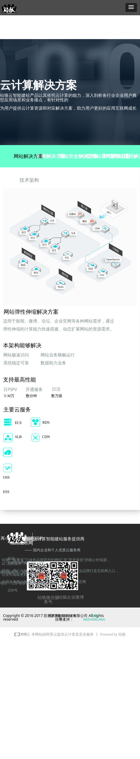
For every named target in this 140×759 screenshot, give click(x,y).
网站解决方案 (28, 156)
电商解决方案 (51, 156)
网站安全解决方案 (78, 156)
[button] (131, 7)
